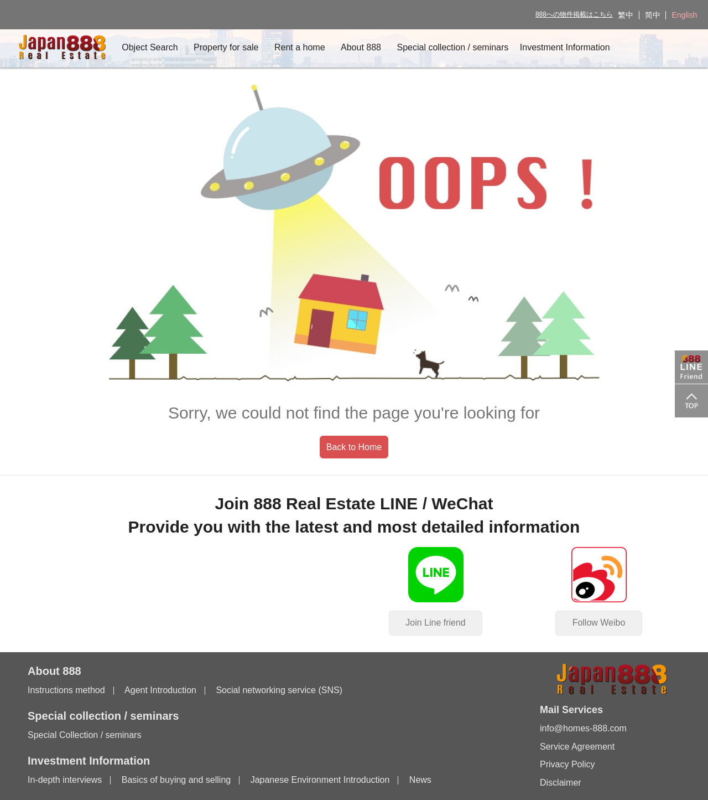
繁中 (625, 15)
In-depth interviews (65, 780)
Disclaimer (560, 782)
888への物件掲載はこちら (574, 14)
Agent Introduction (160, 690)
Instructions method (66, 690)
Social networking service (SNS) (279, 690)
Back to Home (354, 447)
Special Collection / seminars (84, 735)
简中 (652, 15)
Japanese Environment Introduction (320, 780)
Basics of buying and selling (176, 780)
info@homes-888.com (583, 729)
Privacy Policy (567, 764)
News (420, 780)
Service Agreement (577, 746)
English (684, 15)
